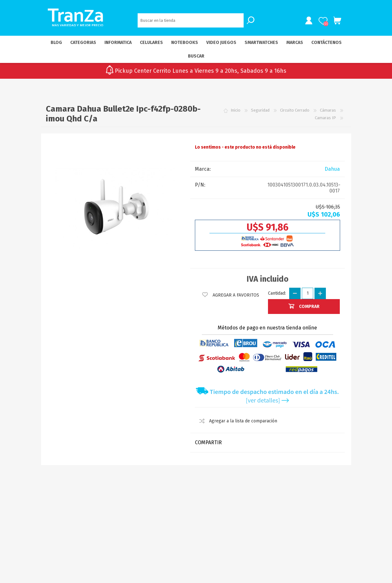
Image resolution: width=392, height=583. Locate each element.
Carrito (336, 21)
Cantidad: (277, 294)
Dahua (332, 170)
